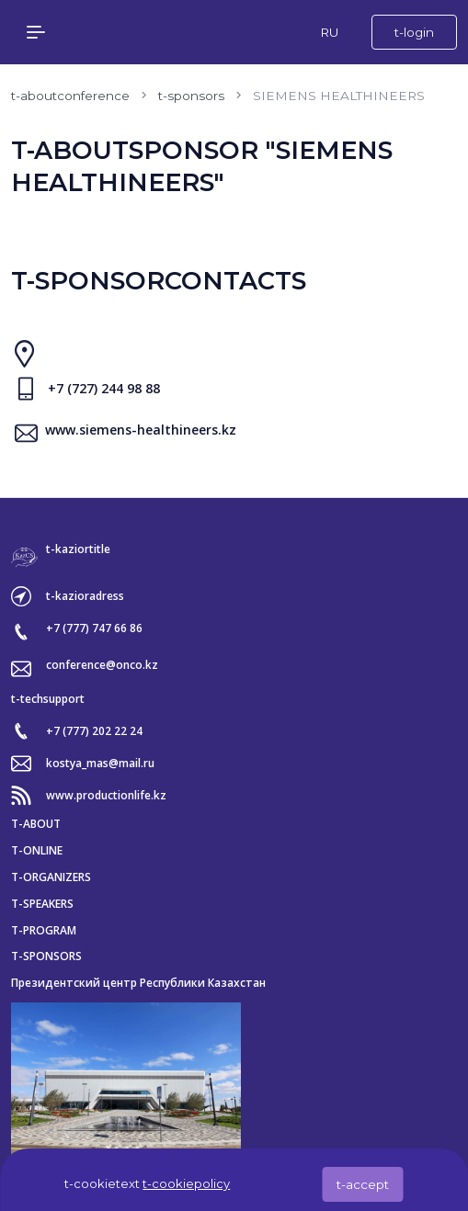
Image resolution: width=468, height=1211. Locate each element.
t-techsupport (48, 699)
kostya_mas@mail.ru (100, 763)
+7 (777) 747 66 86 (94, 628)
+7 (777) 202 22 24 (94, 731)
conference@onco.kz (102, 665)
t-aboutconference (70, 95)
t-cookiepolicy (186, 1183)
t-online (37, 850)
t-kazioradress (85, 596)
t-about (36, 824)
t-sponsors (191, 95)
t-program (43, 930)
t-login (414, 32)
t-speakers (42, 904)
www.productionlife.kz (106, 795)
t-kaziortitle (78, 549)
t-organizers (51, 877)
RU (329, 32)
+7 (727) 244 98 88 (104, 388)
